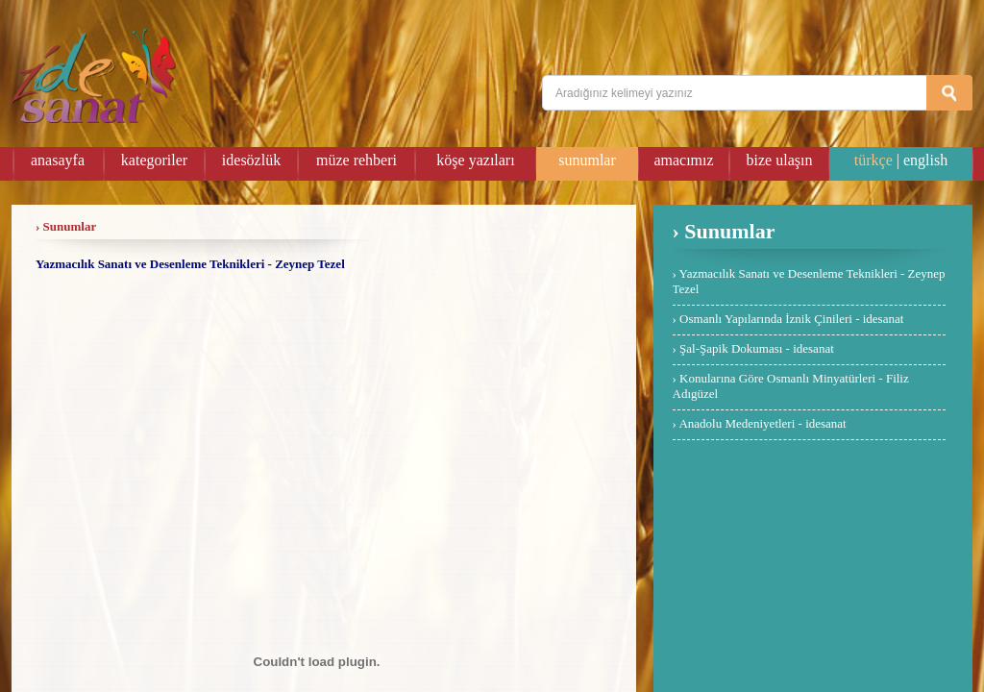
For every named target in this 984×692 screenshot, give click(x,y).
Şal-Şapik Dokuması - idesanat (756, 348)
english (925, 160)
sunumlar (587, 160)
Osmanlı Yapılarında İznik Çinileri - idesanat (791, 318)
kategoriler (154, 160)
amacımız (683, 160)
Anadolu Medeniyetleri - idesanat (762, 423)
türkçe (873, 160)
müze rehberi (356, 160)
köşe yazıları (475, 160)
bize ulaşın (780, 160)
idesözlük (251, 160)
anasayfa (58, 160)
